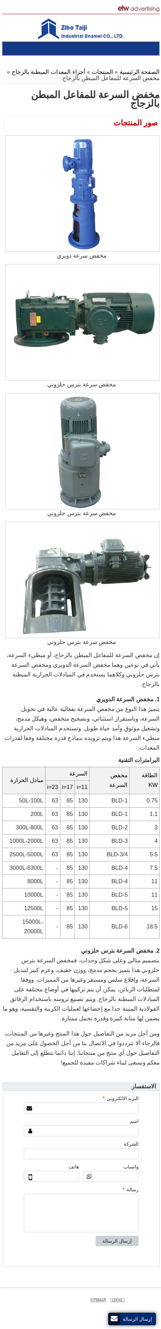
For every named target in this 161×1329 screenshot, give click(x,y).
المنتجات (101, 72)
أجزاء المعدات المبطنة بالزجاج (48, 72)
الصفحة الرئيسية (139, 72)
